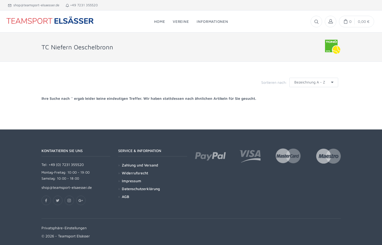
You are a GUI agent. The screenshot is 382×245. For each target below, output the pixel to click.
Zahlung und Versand (140, 165)
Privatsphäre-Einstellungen (64, 228)
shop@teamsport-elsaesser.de (33, 5)
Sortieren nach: (274, 82)
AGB (125, 196)
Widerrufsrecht (135, 173)
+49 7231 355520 (82, 5)
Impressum (131, 181)
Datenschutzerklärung (141, 188)
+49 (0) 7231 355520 (66, 164)
